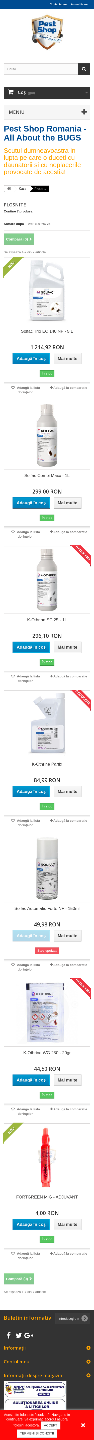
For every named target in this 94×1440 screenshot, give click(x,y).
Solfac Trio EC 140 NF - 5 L (47, 331)
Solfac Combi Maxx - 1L (46, 475)
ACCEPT (50, 1425)
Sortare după (14, 224)
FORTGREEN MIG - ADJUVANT (47, 1197)
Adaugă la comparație (70, 388)
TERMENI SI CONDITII (37, 1433)
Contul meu (16, 1362)
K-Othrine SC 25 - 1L (47, 620)
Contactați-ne (58, 4)
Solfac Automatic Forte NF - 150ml (47, 908)
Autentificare (79, 4)
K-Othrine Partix (47, 764)
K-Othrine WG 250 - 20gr (47, 1052)
